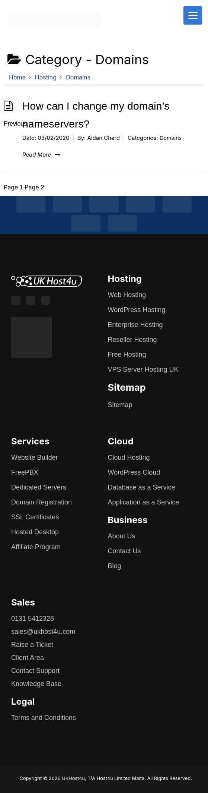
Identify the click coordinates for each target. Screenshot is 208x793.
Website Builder (34, 457)
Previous (15, 123)
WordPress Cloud (134, 472)
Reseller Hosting (132, 339)
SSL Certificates (35, 517)
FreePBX (24, 472)
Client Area (27, 657)
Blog (114, 566)
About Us (121, 536)
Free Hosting (127, 354)
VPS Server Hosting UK (143, 369)
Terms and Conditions (43, 717)
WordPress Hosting (137, 310)
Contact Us (124, 551)
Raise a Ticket (32, 644)
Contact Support (35, 670)
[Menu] (192, 15)
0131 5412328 (32, 618)
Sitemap (120, 405)
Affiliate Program (36, 547)
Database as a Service (141, 487)
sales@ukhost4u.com (43, 631)
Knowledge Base (36, 683)
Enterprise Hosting (135, 324)
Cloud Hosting (129, 457)
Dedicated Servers (38, 487)
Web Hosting (127, 295)
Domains (171, 138)
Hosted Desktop (35, 532)
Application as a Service (143, 502)
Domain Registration (41, 502)
